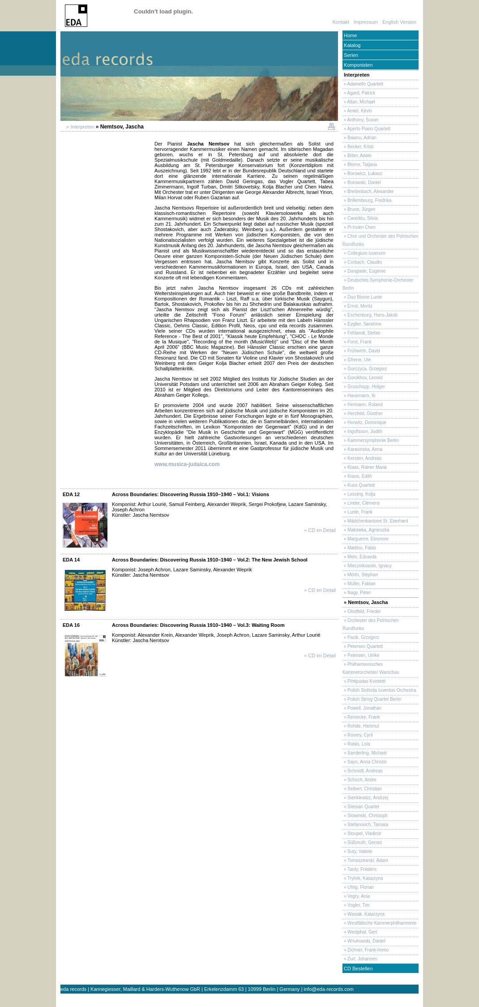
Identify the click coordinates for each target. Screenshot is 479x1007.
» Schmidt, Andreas (362, 770)
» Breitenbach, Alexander (368, 191)
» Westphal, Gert (359, 932)
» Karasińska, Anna (362, 449)
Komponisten (357, 65)
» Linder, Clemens (361, 503)
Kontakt (340, 22)
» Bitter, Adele (357, 155)
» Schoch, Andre (359, 779)
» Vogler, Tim (356, 905)
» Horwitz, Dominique (364, 422)
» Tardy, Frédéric (359, 869)
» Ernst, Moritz (357, 306)
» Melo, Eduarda (359, 556)
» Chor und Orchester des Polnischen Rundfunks (380, 240)
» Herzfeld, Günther (362, 413)
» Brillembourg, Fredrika (366, 200)
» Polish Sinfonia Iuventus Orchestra (379, 690)
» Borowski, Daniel (361, 182)
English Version (399, 22)
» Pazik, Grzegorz (360, 637)
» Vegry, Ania (356, 896)
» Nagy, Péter (356, 592)
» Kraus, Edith (357, 476)
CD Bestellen (357, 968)
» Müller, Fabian (359, 583)
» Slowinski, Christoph (365, 815)
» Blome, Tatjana (359, 164)
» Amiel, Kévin (357, 110)
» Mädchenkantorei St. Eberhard (375, 520)
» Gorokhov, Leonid (362, 377)
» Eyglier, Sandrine (361, 323)
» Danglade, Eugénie (363, 271)
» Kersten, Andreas (362, 458)
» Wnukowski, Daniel (363, 940)
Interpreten (356, 74)
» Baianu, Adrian (359, 137)
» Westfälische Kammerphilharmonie (379, 923)
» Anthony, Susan (360, 119)
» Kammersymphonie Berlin (370, 440)
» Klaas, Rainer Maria (364, 467)
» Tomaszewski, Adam (365, 860)
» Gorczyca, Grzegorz (364, 368)
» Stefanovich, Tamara (365, 824)
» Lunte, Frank (357, 512)
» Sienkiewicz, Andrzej (365, 797)
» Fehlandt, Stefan (361, 332)
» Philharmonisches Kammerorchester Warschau (370, 668)
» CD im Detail (320, 530)
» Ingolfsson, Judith (362, 431)
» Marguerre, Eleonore (365, 538)
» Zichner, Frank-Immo (365, 949)
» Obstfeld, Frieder (361, 611)
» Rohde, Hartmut (360, 726)
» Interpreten (79, 126)
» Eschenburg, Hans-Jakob (370, 315)
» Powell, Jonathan (361, 708)
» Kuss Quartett (358, 485)
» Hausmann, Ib (358, 395)
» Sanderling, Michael (364, 752)
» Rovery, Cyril (357, 735)
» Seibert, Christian (362, 788)
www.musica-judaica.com (187, 464)
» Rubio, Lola (356, 743)
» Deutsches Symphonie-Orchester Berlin (377, 284)
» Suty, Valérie (357, 851)
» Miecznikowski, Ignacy (367, 565)
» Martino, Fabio (359, 547)
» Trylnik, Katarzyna (362, 878)
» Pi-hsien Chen (359, 227)
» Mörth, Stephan (360, 574)
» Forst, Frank (357, 341)
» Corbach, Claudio (362, 262)
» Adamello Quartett (362, 83)
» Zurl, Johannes (359, 958)
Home (349, 35)
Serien (350, 55)
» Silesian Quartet (360, 806)
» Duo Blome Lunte (362, 297)
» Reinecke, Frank (361, 717)
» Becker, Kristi (357, 146)
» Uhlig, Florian (358, 887)
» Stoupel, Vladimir (361, 833)
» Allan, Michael (358, 101)
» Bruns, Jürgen (358, 209)
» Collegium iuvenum (363, 253)
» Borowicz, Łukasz (362, 173)
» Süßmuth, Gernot (362, 842)
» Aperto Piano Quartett (366, 128)
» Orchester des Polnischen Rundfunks (370, 624)
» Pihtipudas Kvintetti (363, 681)
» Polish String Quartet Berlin (372, 699)
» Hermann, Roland (362, 404)
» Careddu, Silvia (360, 218)
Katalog (351, 45)
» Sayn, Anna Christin (364, 761)
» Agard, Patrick (358, 92)
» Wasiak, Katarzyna (363, 914)
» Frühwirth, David (361, 350)
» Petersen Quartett (362, 646)
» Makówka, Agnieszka (365, 529)
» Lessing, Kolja (358, 494)
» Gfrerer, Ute (356, 359)
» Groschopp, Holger (363, 386)
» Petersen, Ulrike (360, 655)
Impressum (366, 22)
